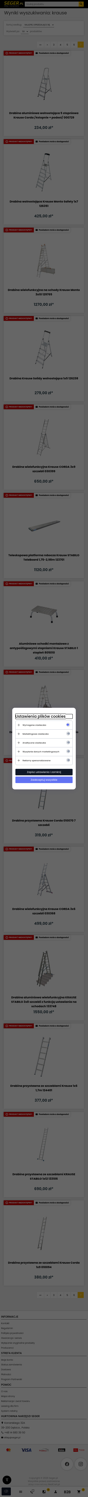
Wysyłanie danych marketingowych (41, 751)
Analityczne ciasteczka (34, 742)
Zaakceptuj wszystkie (44, 780)
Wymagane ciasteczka (34, 725)
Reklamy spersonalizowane (37, 760)
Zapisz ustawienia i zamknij (44, 772)
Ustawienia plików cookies (40, 716)
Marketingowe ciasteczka (36, 733)
